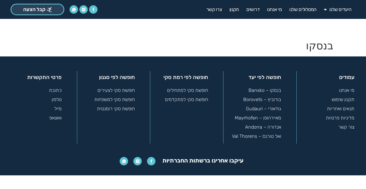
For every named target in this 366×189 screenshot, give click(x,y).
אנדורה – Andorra (263, 125)
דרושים (253, 9)
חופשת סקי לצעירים (116, 88)
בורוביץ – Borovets (262, 97)
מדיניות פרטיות (340, 116)
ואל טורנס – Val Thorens (256, 134)
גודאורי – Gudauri (263, 106)
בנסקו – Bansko (264, 88)
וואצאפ (55, 116)
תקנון (234, 9)
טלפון (57, 97)
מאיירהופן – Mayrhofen (258, 116)
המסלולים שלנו (302, 9)
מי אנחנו (274, 9)
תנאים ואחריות (340, 106)
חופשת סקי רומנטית (116, 106)
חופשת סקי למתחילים (187, 88)
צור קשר (346, 125)
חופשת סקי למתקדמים (186, 97)
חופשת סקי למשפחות (114, 97)
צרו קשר (214, 9)
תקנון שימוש (343, 97)
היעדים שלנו (337, 9)
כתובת (55, 88)
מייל (58, 106)
